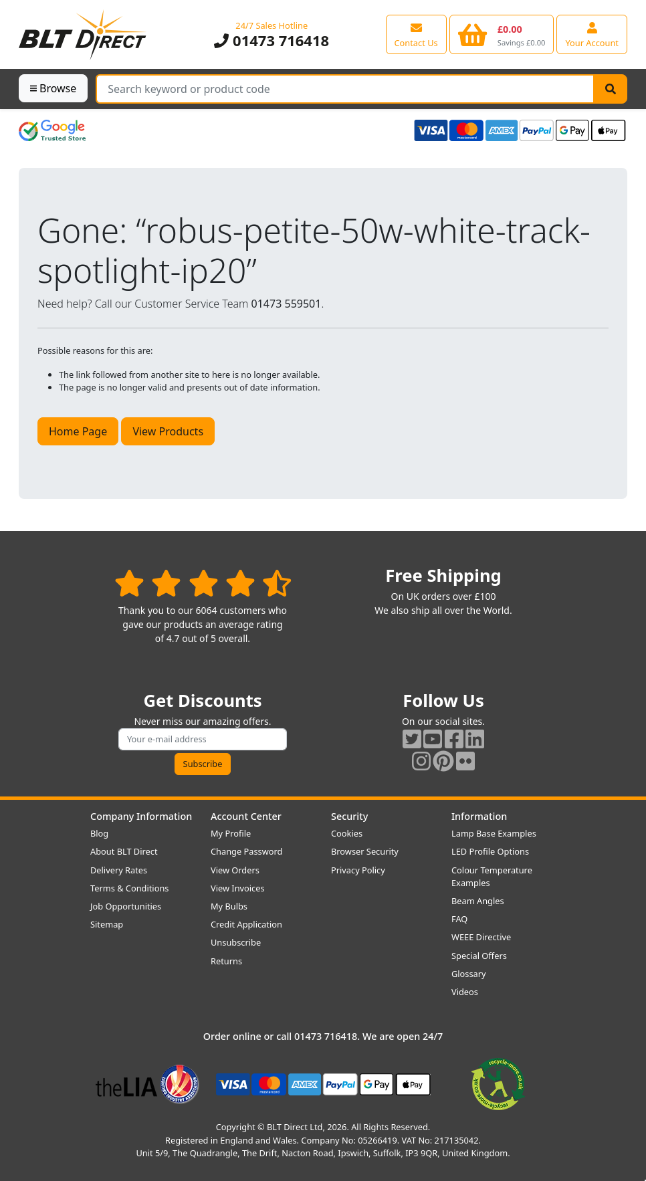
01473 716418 (271, 40)
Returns (226, 961)
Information (479, 816)
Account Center (246, 816)
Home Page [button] (78, 431)
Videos (464, 992)
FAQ (459, 919)
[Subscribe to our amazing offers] (202, 739)
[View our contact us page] (416, 34)
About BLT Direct (124, 851)
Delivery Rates (118, 870)
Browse (53, 88)
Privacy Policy (358, 870)
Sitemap (106, 924)
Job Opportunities (125, 906)
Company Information (141, 816)
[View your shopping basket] (501, 34)
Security (349, 816)
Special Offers (479, 956)
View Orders (235, 870)
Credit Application (246, 924)
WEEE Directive (481, 937)
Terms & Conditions (129, 888)
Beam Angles (477, 901)
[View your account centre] (591, 34)
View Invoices (238, 888)
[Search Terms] (345, 89)
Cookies (346, 833)
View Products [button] (167, 431)
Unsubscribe (236, 942)
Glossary (468, 974)
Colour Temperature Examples (491, 876)
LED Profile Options (490, 851)
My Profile (231, 833)
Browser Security (365, 851)
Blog (99, 833)
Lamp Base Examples (493, 833)
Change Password (246, 851)
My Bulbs (229, 906)
